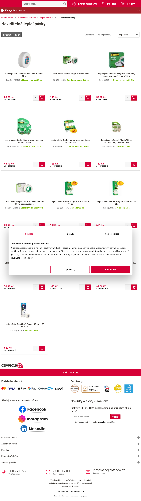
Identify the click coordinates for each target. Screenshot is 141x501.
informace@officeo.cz (109, 470)
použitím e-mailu (91, 422)
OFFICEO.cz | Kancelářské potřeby (10, 4)
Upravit (70, 269)
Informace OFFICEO (9, 437)
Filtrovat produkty (11, 35)
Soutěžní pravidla (8, 462)
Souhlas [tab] (29, 234)
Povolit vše (110, 269)
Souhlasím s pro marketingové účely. (95, 422)
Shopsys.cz (82, 496)
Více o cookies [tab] (112, 234)
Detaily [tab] (70, 234)
